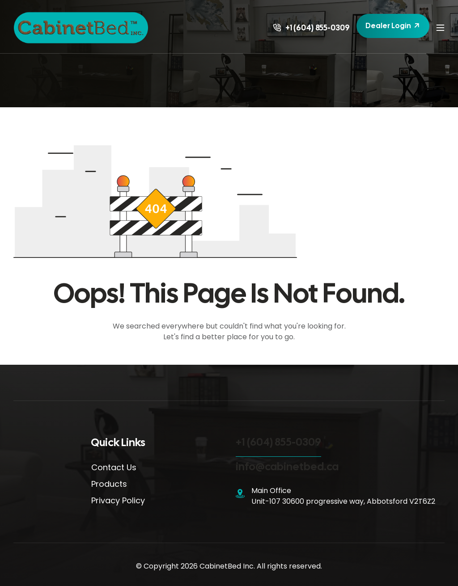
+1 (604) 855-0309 (278, 442)
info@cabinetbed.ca (287, 466)
